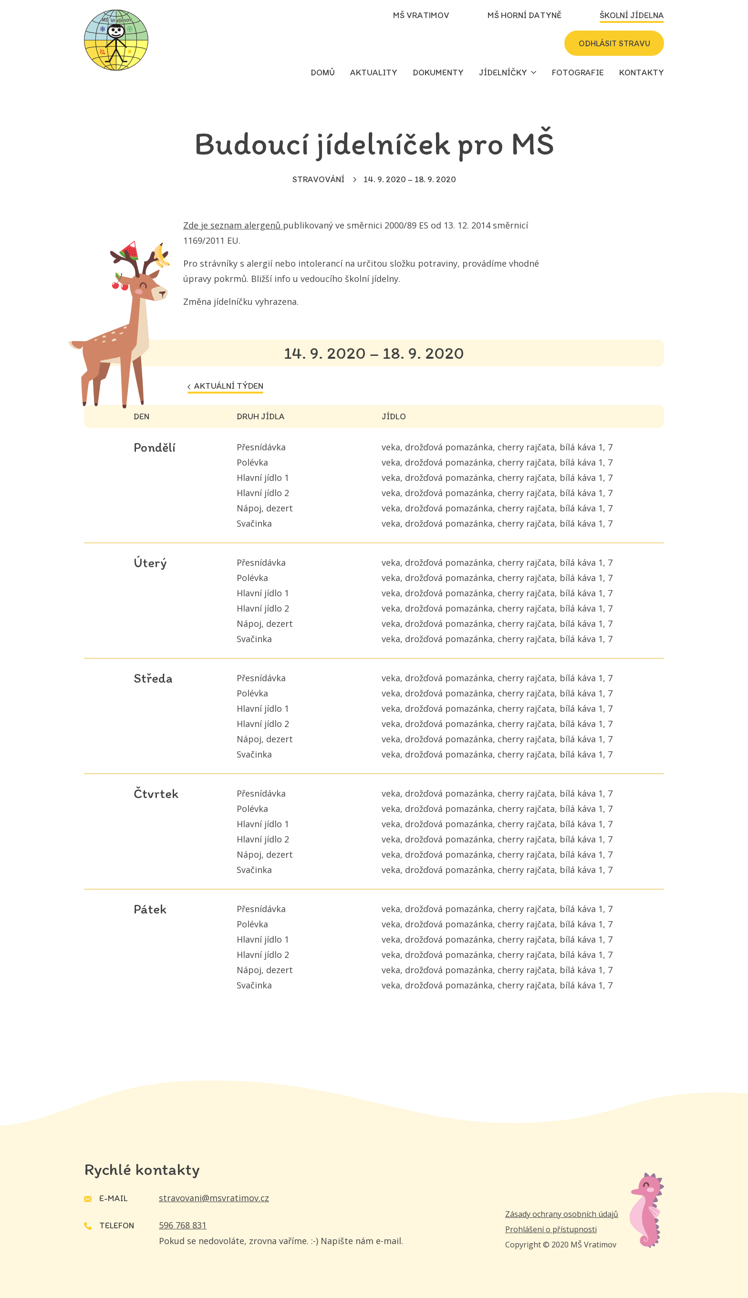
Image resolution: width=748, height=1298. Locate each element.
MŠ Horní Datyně (524, 15)
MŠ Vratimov (421, 15)
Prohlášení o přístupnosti (551, 1229)
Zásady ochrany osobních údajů (561, 1214)
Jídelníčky (503, 72)
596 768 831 (183, 1225)
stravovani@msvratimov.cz (214, 1198)
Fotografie (578, 72)
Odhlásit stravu (611, 44)
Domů (323, 72)
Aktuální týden (225, 386)
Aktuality (373, 72)
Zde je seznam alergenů (233, 225)
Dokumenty (438, 72)
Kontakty (641, 72)
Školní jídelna (632, 15)
